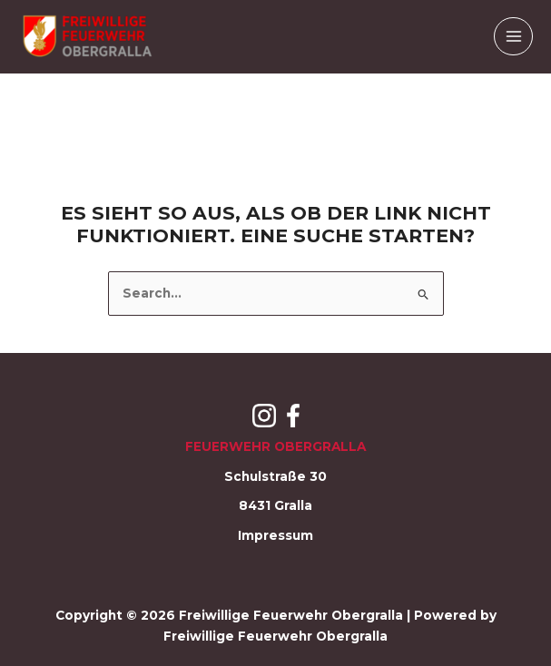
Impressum (275, 535)
